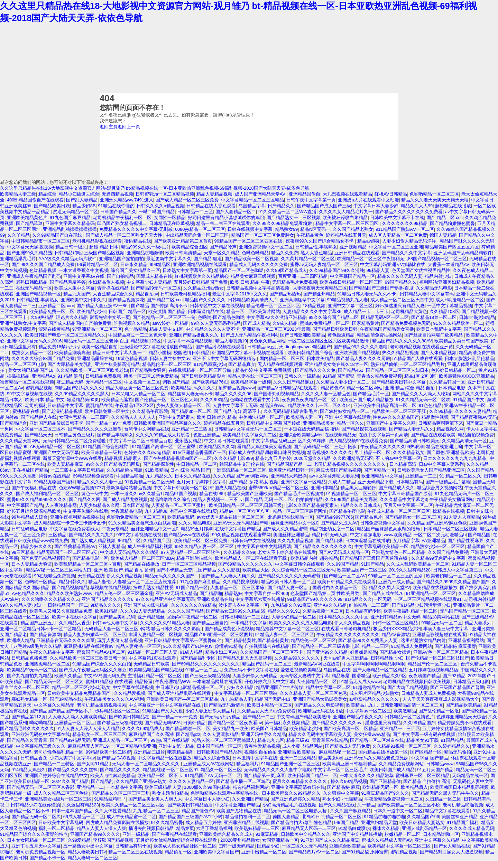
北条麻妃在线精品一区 (290, 517)
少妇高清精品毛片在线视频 (289, 804)
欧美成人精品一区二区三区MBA (142, 558)
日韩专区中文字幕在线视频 (217, 305)
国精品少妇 (268, 846)
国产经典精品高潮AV (75, 546)
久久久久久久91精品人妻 (165, 622)
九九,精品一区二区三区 (156, 810)
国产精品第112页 (28, 716)
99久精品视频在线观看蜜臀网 (241, 534)
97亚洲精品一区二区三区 (97, 329)
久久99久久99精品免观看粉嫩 (282, 223)
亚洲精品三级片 (149, 752)
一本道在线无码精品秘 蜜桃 (311, 429)
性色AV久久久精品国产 (396, 417)
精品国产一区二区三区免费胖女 (262, 235)
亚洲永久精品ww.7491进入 (126, 199)
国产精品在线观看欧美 (433, 434)
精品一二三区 (375, 646)
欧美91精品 (106, 611)
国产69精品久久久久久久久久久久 (206, 663)
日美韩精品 (194, 722)
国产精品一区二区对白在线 (377, 740)
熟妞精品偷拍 (384, 364)
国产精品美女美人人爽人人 (155, 799)
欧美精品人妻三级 (18, 194)
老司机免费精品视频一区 (40, 851)
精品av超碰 (368, 241)
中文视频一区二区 (142, 382)
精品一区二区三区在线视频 (135, 851)
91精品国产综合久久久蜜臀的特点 (34, 834)
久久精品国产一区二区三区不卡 (272, 652)
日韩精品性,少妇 (387, 658)
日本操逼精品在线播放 (367, 540)
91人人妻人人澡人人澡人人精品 (88, 728)
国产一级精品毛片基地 (447, 481)
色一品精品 (135, 329)
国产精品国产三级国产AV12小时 (190, 816)
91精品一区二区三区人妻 (152, 652)
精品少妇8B (84, 205)
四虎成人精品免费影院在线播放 (117, 822)
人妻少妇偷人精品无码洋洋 (409, 241)
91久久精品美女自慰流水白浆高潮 (142, 523)
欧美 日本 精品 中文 (45, 399)
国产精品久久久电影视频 (319, 705)
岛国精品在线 (336, 669)
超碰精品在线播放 (453, 205)
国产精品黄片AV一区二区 (314, 851)
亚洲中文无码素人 (176, 417)
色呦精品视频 (42, 270)
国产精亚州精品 (319, 293)
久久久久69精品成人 (142, 728)
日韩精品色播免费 (29, 658)
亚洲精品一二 (90, 787)
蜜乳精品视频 (39, 387)
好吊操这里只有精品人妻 (400, 305)
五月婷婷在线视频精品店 (433, 669)
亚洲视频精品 (353, 246)
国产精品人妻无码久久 (411, 429)
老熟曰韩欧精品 (31, 282)
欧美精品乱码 (180, 517)
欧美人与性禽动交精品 (112, 775)
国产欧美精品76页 (210, 382)
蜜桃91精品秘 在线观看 (109, 681)
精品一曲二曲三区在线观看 (223, 223)
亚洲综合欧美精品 (347, 846)
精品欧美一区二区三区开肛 (399, 411)
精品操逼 (144, 681)
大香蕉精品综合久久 (113, 293)
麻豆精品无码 (69, 382)
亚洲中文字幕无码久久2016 (34, 340)
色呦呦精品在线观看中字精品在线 (225, 793)
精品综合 (47, 194)
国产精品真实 (241, 364)
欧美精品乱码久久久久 (193, 387)
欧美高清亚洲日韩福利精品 (349, 763)
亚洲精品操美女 (318, 423)
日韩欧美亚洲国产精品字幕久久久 (167, 423)
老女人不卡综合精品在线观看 (287, 552)
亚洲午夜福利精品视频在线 (77, 517)
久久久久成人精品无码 (471, 828)
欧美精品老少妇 (305, 728)
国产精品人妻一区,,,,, (289, 587)
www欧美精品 (398, 534)
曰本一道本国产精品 (72, 810)
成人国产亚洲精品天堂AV (261, 194)
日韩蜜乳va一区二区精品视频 (165, 194)
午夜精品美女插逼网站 (452, 499)
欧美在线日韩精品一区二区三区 (351, 282)
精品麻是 (341, 675)
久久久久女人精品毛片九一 (346, 211)
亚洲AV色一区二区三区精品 (440, 652)
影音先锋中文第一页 (110, 317)
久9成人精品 (285, 323)
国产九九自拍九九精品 (29, 675)
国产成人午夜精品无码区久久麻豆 (93, 669)
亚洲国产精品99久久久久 (95, 834)
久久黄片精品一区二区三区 (308, 258)
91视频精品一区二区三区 (351, 493)
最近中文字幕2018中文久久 (239, 293)
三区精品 (57, 534)
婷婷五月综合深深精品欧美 (34, 511)
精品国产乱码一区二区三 (267, 663)
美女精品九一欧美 (231, 728)
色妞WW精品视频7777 (81, 487)
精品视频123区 (145, 340)
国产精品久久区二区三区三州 (120, 793)
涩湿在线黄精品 (54, 329)
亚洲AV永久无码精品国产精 (240, 523)
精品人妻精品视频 (214, 194)
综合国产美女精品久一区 (135, 270)
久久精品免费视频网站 (401, 763)
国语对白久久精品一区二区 (339, 587)
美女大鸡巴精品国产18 (30, 370)
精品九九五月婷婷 (273, 458)
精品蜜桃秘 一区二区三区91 (171, 769)
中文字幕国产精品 (25, 505)
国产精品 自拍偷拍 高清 (427, 781)
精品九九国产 (76, 293)
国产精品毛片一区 (371, 393)
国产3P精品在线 (66, 699)
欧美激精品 (405, 710)
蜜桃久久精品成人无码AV (387, 840)
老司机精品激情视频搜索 (101, 705)
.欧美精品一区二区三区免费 (200, 540)
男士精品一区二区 (372, 452)
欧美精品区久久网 (217, 446)
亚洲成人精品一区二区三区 (120, 740)
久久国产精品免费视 (448, 552)
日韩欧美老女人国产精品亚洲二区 (431, 470)
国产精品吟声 (223, 246)
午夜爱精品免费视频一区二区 (394, 799)
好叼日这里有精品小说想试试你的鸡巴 (226, 217)
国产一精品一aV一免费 (109, 423)
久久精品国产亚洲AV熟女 (141, 781)
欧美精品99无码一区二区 (32, 669)
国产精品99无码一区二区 (156, 288)
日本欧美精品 (320, 358)
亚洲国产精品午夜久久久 (357, 716)
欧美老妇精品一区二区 (448, 575)
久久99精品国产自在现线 (57, 235)
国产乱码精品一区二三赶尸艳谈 (326, 446)
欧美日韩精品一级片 (101, 452)
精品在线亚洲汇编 (444, 446)
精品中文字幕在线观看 (447, 810)
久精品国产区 (156, 540)
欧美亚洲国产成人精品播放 (367, 399)
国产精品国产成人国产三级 (324, 205)
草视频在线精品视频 (110, 587)
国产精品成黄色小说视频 (229, 628)
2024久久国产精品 (70, 781)
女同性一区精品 (169, 217)
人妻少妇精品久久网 (99, 505)
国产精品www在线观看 (187, 534)
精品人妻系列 (477, 622)
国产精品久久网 (84, 499)
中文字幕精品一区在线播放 (165, 757)
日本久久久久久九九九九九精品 (455, 458)
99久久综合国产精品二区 (333, 317)
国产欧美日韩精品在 (129, 716)
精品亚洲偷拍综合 (194, 558)
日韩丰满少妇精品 (477, 317)
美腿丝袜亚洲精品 (291, 534)
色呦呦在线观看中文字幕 (254, 399)
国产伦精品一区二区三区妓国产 (437, 658)
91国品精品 (452, 740)
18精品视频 (314, 305)
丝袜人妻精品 (111, 546)
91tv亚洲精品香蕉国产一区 (199, 452)
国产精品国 (479, 534)
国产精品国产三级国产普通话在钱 (374, 558)
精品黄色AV (332, 387)
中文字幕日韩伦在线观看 (299, 564)
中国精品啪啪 (129, 476)
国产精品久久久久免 (315, 370)
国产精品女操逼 (395, 652)
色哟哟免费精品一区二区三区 (136, 517)
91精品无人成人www (360, 681)
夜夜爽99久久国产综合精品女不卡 (320, 241)
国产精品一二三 (258, 716)
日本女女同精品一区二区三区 (36, 840)
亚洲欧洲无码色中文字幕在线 (40, 734)
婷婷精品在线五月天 (346, 235)
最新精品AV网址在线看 (317, 663)
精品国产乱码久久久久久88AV (402, 340)
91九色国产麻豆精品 (70, 217)
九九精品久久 (159, 476)
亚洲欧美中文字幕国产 (216, 851)
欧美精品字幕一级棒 (251, 382)
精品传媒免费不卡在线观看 (464, 722)
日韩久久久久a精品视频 (160, 205)
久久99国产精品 (343, 564)
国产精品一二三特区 (54, 763)
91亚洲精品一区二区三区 (431, 593)
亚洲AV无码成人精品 (176, 593)
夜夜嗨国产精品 (424, 675)
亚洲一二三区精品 (298, 757)
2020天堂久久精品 (312, 458)
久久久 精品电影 (194, 523)
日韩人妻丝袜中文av (170, 358)
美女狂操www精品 (372, 734)
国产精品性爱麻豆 (465, 540)
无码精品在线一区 (470, 775)
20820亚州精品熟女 (240, 840)
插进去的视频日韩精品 (151, 828)
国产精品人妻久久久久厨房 (363, 358)
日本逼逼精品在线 (206, 311)
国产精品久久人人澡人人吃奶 (420, 393)
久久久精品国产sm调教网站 (240, 476)
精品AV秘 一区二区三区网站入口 (58, 570)
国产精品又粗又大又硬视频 (245, 658)
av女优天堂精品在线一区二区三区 (231, 517)
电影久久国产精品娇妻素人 (311, 505)
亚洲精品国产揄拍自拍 (121, 258)
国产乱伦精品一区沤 (438, 710)
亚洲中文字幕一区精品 (303, 481)
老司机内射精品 (480, 599)
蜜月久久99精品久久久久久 (300, 781)
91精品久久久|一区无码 (368, 599)
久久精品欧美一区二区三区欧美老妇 (92, 370)
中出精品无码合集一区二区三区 (197, 235)
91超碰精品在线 (369, 687)
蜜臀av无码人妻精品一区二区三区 (324, 264)
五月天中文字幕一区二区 (408, 505)
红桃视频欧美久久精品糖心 (202, 276)
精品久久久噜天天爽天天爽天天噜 (435, 199)
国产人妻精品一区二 (235, 211)
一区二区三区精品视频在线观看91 (428, 599)
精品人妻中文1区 (166, 329)
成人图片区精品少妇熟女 (374, 693)
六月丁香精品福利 (214, 828)
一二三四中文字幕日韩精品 (77, 470)
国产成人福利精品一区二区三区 (47, 493)
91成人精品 (191, 652)
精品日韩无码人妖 (330, 534)
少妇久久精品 (240, 687)
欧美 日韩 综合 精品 (217, 417)
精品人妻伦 (99, 581)
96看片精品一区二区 (97, 264)
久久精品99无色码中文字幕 (438, 558)
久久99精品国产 (419, 722)
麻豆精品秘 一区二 (337, 752)
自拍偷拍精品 (309, 499)
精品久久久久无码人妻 (399, 276)
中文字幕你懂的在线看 (85, 511)
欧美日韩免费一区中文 (107, 411)
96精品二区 (129, 540)
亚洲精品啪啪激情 (145, 252)
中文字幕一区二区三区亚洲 (396, 246)
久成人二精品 (341, 481)
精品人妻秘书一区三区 (138, 646)
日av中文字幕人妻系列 (441, 464)
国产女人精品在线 (452, 846)
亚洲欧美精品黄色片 (27, 217)
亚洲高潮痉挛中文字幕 (302, 299)
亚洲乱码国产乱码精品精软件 (463, 252)
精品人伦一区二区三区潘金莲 (124, 593)
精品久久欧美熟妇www (69, 593)
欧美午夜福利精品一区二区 (410, 611)
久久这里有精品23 (80, 804)
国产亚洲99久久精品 (327, 652)
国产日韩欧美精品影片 (203, 376)
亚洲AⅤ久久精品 (330, 605)
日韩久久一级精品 (302, 376)
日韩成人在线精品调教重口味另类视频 (267, 452)
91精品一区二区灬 (203, 669)
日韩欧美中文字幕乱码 (60, 822)
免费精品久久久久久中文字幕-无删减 (136, 229)
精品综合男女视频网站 (439, 487)
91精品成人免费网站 (411, 646)
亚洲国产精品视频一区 (38, 293)
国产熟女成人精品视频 (93, 540)
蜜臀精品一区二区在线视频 (27, 382)
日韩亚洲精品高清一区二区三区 (411, 705)
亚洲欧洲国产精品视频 (357, 352)
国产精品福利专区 (197, 658)
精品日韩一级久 (71, 246)
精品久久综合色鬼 (212, 757)
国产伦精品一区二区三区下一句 (163, 317)
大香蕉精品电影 (126, 511)
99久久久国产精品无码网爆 (113, 464)
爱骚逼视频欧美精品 (300, 669)
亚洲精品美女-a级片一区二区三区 (58, 799)
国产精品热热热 (285, 293)
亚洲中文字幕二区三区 (350, 305)
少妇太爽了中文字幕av (72, 757)
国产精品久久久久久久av (337, 722)
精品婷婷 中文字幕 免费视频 (264, 370)
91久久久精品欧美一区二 (458, 323)
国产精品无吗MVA (163, 722)
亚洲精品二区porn (56, 305)
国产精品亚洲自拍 (210, 622)
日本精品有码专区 (363, 611)
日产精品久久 (281, 205)
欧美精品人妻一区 (304, 417)
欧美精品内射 (303, 558)
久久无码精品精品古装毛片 (290, 411)
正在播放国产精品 (30, 470)
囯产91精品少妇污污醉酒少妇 (421, 605)
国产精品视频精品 (70, 587)
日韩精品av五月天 (265, 346)
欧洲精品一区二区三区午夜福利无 (370, 258)
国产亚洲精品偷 (385, 781)
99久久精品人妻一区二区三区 (205, 546)
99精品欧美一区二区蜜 (108, 752)
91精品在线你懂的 (116, 205)
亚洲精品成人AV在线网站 (208, 763)
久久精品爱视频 (129, 693)
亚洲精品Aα (43, 376)
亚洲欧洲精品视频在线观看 (200, 264)
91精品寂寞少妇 (210, 364)
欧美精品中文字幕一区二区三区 (400, 846)
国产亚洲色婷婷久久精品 (295, 799)
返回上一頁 (129, 126)
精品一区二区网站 (364, 387)
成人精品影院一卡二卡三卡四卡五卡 (70, 523)
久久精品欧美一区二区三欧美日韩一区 (88, 658)
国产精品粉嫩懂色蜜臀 (452, 223)
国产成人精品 (256, 323)
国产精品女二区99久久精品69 (235, 611)
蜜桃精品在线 (137, 241)
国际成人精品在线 (154, 276)
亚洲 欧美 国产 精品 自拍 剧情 (124, 570)
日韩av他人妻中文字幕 (115, 622)
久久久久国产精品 (186, 611)
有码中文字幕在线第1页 (193, 511)
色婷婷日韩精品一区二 (453, 370)
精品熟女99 (286, 229)
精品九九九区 (270, 740)
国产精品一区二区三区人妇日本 (397, 370)
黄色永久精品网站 (267, 340)
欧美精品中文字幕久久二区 (250, 434)
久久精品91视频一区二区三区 (401, 746)
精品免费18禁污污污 (58, 346)
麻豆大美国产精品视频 (338, 470)
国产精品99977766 (334, 517)
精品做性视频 (435, 417)
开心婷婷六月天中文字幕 (269, 681)
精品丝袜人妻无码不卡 (190, 393)
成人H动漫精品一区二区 (459, 299)
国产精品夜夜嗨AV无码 (474, 417)
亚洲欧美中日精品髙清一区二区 (384, 405)
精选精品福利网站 (251, 787)
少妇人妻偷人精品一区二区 (183, 405)
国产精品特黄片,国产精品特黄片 (256, 640)
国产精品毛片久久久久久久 (27, 728)
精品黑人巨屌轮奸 (358, 487)
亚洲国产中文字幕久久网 (391, 423)
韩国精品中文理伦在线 (241, 464)
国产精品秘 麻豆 (343, 787)
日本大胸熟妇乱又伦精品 (469, 358)
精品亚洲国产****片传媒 (279, 687)
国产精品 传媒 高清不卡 (237, 411)
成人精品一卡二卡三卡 (366, 311)
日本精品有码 (409, 481)
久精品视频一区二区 (323, 611)
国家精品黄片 (365, 323)
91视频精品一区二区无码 (149, 481)
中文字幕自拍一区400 (266, 593)
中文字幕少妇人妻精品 (149, 282)
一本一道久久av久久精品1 (137, 493)
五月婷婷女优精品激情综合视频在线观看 (177, 840)
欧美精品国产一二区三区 (362, 570)
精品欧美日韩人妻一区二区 (288, 581)
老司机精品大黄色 (409, 311)
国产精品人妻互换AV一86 (102, 305)
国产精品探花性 (158, 464)
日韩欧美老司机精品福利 (185, 293)
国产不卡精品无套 (174, 570)
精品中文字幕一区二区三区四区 (347, 223)
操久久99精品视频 (349, 781)
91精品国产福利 (463, 822)
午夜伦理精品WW (172, 681)
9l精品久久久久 (106, 605)
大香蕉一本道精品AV (448, 264)
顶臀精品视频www (236, 387)
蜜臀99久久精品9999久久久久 (37, 499)
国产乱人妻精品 (82, 199)
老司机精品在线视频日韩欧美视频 (417, 681)
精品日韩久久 (72, 581)
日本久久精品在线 (193, 476)
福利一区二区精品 (56, 828)
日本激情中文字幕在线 (254, 757)
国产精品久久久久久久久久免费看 (409, 211)
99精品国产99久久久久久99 (315, 599)
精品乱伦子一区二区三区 (167, 364)
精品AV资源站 (396, 634)
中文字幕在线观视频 (133, 687)
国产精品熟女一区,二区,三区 (413, 517)
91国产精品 (372, 564)
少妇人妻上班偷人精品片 (210, 710)
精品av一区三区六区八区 (245, 511)
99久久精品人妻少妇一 (22, 605)
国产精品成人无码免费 (347, 746)
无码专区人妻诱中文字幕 (304, 675)
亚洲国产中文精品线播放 (357, 834)
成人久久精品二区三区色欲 (61, 793)
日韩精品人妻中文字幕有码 (427, 293)
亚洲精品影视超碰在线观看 (439, 634)
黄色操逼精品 (341, 335)
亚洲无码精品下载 (376, 481)
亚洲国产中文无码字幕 (56, 452)
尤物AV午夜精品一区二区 (192, 616)
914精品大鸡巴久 (28, 769)
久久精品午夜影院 (150, 411)
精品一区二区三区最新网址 (300, 511)
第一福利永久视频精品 (287, 722)
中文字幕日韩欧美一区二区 (181, 487)
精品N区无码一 (315, 229)
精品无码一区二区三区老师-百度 (96, 340)
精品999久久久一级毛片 (145, 246)
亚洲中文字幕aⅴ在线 (83, 276)
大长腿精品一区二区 (316, 681)
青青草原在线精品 (330, 740)
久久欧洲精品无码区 (353, 458)
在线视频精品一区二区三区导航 (200, 370)
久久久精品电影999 (233, 458)
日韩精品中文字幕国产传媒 (274, 423)
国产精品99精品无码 (70, 740)
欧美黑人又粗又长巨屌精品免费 (60, 611)
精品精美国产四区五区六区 (452, 246)
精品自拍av (147, 293)
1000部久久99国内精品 (207, 787)
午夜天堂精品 (115, 528)
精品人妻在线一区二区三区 (255, 376)
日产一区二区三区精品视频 (189, 564)
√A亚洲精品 (433, 540)
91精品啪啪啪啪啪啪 (384, 816)
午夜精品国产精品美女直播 (387, 329)
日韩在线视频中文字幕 (250, 229)
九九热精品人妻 (236, 699)
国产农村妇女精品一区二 (344, 411)
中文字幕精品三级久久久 (40, 746)
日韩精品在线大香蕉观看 (211, 205)
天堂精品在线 (90, 575)
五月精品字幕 (406, 540)
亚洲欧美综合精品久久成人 (226, 834)
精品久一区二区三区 (221, 769)
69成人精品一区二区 (83, 816)
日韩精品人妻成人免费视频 (428, 693)
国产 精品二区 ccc (444, 217)
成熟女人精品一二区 (31, 352)
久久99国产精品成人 (286, 270)
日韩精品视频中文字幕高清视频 (258, 288)
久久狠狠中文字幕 (341, 793)
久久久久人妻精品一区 (191, 781)
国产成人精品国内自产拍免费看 (79, 323)
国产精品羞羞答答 (68, 282)
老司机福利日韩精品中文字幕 (54, 405)
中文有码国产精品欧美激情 (304, 716)
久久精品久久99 (239, 552)
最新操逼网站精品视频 (128, 487)
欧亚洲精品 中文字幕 (382, 476)
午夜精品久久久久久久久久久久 (347, 634)
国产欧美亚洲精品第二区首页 (183, 241)
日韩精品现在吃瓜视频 (171, 223)
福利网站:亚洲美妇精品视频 (446, 282)
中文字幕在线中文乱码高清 (264, 546)
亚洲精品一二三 (421, 476)
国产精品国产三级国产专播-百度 (381, 288)
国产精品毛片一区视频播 (299, 493)
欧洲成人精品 (20, 640)
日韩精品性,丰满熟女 (316, 246)
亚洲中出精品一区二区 (263, 851)
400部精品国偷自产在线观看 (35, 199)
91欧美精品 (156, 470)
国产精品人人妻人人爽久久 (228, 575)
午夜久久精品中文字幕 (51, 652)
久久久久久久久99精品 (404, 223)
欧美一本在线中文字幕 (74, 616)
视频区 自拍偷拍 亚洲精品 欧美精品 (280, 752)
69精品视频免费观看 (93, 476)
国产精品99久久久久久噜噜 (360, 346)
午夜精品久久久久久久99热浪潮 (392, 446)
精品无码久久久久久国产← (172, 575)
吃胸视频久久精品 (132, 323)
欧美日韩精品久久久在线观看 (346, 581)
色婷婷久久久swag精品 (147, 452)
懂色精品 (323, 822)
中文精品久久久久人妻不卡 (213, 329)
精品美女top (330, 757)
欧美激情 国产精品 (167, 311)
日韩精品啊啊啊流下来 (440, 423)
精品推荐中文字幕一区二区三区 (287, 628)
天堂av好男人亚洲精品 (346, 658)
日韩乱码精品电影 (29, 528)
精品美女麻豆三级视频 (253, 276)
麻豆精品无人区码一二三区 (309, 828)
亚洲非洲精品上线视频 (246, 822)
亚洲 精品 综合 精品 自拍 (410, 387)
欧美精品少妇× (91, 311)
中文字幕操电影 (365, 534)
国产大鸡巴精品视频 (407, 687)
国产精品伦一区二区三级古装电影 (325, 646)
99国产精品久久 (401, 282)
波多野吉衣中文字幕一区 (243, 605)
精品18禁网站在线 (441, 616)
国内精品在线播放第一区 (383, 752)
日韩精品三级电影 (471, 681)
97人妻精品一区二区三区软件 (191, 552)
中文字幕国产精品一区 (352, 276)
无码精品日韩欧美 (151, 663)
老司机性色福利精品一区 (58, 752)
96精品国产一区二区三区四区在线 (248, 241)
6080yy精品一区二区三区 (200, 229)
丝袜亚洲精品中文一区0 (294, 523)
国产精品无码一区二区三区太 (54, 681)
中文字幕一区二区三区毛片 (340, 769)
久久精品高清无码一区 (464, 440)
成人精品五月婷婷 (203, 822)
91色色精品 (430, 405)
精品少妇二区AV (221, 652)
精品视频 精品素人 (123, 458)
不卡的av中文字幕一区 (398, 458)
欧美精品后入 (414, 787)
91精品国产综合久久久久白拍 (101, 663)
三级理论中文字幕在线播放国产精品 (156, 346)
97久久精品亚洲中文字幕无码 (165, 599)
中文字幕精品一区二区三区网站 (245, 693)
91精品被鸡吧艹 (110, 799)
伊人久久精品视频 (124, 575)
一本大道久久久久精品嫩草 (367, 775)
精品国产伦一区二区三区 (433, 663)
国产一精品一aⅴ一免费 (174, 716)
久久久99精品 (214, 399)
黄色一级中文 (94, 493)
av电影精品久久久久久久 (374, 699)
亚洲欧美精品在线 (215, 599)
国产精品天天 (38, 434)
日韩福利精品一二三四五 (244, 616)
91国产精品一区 (192, 587)
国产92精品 (454, 675)
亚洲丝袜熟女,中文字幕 (23, 323)
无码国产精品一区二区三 (464, 611)
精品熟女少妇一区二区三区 (438, 546)
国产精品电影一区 (90, 558)
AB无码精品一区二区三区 (55, 446)
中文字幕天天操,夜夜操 (30, 246)
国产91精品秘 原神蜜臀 (365, 851)
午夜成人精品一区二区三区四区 (398, 511)
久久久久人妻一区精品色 (326, 393)
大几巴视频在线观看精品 (347, 194)
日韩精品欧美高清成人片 (252, 299)
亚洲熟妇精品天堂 (379, 822)
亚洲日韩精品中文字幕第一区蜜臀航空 (183, 640)
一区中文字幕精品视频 (449, 305)
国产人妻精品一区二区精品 (380, 669)
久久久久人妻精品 (473, 411)
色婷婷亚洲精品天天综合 (461, 716)
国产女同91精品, (93, 763)
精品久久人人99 (417, 205)
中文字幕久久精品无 (54, 705)
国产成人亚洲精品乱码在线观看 (180, 693)
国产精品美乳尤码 (117, 616)
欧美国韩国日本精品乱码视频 (459, 787)
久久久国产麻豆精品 (350, 810)
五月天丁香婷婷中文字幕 (201, 481)
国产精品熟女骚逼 (148, 370)
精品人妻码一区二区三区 (92, 857)
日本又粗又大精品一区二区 (138, 393)
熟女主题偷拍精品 (170, 793)
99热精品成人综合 (29, 517)
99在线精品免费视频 (54, 575)
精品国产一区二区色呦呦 (239, 270)
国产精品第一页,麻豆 (264, 775)
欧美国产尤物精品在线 (238, 810)
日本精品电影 (452, 387)
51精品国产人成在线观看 (417, 358)
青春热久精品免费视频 (379, 376)
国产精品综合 (13, 423)
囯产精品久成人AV (339, 523)
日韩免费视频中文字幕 (382, 523)
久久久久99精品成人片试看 (163, 434)
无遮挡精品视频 (117, 194)
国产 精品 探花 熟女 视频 (253, 481)
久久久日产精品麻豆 (293, 382)
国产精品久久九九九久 (91, 534)
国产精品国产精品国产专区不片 (60, 710)
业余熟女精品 (188, 440)
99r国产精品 (346, 822)
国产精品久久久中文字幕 (406, 252)
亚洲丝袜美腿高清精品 (117, 364)
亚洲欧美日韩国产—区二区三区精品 (182, 699)
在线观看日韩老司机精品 (346, 628)
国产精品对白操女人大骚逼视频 (451, 851)
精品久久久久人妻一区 (99, 481)
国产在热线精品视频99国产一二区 (178, 458)
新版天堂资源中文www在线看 (72, 458)
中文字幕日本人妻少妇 (375, 205)
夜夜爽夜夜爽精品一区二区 (309, 399)
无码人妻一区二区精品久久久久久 (146, 763)
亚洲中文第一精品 (176, 746)
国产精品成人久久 (397, 487)
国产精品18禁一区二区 (433, 317)
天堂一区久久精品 (222, 252)
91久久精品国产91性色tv (187, 646)
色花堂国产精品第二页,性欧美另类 (325, 593)
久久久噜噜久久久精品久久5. (50, 599)
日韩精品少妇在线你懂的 (35, 804)
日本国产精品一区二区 (219, 746)
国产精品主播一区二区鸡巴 (243, 781)
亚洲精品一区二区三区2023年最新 (276, 329)
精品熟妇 (233, 593)
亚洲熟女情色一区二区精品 (398, 552)
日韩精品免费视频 (103, 376)
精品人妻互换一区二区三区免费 (136, 387)
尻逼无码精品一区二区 (75, 211)
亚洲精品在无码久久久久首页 (65, 640)
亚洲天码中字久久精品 (263, 734)
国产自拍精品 (120, 276)
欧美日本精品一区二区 (269, 705)
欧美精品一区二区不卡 (160, 775)
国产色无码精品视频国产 (45, 558)
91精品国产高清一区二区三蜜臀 (164, 446)
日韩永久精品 (133, 264)
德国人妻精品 (443, 235)
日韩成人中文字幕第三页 (457, 570)
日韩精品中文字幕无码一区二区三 (248, 429)
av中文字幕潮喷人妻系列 (334, 476)
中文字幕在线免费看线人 (74, 528)
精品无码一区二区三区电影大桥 (296, 810)
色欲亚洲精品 (206, 434)
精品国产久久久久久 (205, 299)
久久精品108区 (444, 311)
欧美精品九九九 (362, 705)
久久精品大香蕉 (74, 622)
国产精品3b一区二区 (190, 411)
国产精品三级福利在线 (119, 722)
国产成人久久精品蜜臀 (284, 528)
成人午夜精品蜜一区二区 (131, 816)
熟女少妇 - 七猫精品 (342, 799)
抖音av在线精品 (55, 476)
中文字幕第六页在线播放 (260, 599)
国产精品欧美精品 (463, 705)
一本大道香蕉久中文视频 (83, 270)
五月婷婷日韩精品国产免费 (201, 282)
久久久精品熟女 (408, 452)
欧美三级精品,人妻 (163, 787)
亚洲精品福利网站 (466, 640)
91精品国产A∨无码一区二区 (213, 775)
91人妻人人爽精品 (461, 517)
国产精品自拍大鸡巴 (291, 822)
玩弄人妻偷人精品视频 (119, 640)
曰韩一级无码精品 (237, 846)
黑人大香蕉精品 (316, 252)
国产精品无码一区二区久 (36, 816)
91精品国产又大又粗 (162, 710)
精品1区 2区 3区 (420, 376)
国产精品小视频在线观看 (220, 346)
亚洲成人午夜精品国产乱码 (34, 276)
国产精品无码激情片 (224, 705)
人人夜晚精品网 (61, 505)
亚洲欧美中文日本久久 (83, 299)
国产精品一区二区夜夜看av (235, 722)
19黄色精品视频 (131, 358)
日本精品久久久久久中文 (343, 616)
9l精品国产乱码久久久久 (79, 387)
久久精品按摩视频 (241, 581)
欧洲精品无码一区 (380, 787)
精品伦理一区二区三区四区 (273, 305)
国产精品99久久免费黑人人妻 (368, 640)
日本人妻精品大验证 (31, 564)
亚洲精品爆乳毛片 (18, 258)
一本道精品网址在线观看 (217, 681)
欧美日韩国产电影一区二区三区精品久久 (65, 335)
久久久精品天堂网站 (20, 440)
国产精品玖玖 (29, 223)
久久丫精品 (18, 235)
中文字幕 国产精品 (429, 757)
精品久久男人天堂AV (389, 587)
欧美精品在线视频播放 (435, 587)
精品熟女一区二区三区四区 (99, 734)
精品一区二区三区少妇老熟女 (81, 687)
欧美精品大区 (255, 570)
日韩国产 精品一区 (127, 311)
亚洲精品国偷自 (304, 194)
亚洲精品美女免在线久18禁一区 (336, 364)
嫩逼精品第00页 (83, 399)
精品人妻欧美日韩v (87, 851)
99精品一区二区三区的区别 (396, 575)
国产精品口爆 (329, 540)
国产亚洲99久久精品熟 (29, 252)
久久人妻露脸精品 (221, 734)
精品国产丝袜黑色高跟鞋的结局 (389, 528)
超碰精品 (329, 558)
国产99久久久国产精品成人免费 (43, 264)
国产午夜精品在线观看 (174, 834)
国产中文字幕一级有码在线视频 (424, 734)
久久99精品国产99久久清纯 (336, 270)
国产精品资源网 (45, 634)
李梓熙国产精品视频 (113, 840)
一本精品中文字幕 (249, 622)
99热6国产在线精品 (169, 740)
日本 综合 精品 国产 (190, 470)
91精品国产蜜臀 (338, 376)
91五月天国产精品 (435, 769)
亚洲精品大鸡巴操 (289, 476)
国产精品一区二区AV (345, 575)
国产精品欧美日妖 (52, 205)
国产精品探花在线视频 (364, 429)
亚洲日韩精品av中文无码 (396, 616)
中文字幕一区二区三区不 (40, 429)
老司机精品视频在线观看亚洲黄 (421, 346)
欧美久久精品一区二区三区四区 (133, 804)
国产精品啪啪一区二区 (187, 728)
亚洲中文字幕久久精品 (437, 840)
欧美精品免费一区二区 (51, 311)
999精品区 (160, 264)
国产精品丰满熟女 (115, 434)
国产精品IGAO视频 (116, 757)
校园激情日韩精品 (192, 352)
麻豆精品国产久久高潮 (151, 734)
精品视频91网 (450, 429)
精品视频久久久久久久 (329, 452)
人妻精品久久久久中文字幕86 (312, 311)
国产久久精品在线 (337, 804)
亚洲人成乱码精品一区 (424, 828)
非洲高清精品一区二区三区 (239, 470)
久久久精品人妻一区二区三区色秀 (313, 693)
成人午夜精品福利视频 (150, 546)
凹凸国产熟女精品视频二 (122, 223)
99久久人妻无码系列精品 (216, 323)
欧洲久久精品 (67, 675)
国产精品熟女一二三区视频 (294, 217)
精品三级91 (297, 740)
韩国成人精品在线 (228, 487)
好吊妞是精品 (363, 652)
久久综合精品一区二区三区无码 (303, 570)
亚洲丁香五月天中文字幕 (36, 846)
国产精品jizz (188, 734)
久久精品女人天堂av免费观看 (266, 710)
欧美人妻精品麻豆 (65, 464)
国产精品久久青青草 (27, 740)
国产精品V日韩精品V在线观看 (288, 387)
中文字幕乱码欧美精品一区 (381, 546)
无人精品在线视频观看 (280, 364)
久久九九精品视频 (295, 540)
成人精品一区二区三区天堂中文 (401, 299)
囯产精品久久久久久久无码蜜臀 (290, 575)
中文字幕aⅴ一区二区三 (368, 710)
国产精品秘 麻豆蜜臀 (455, 646)
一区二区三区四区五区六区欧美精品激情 (329, 340)
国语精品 (361, 675)
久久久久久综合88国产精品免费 (43, 358)
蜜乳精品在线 (99, 405)
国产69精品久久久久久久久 (245, 564)
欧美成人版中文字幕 (74, 288)
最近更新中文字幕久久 (168, 258)
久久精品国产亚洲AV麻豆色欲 (437, 523)
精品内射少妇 (438, 276)
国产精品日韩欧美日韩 (335, 329)
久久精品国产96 (423, 816)
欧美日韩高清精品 (183, 252)
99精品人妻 (378, 270)
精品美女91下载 (422, 740)
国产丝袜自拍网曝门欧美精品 (434, 335)
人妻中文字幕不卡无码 (235, 405)
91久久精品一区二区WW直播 (287, 211)
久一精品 (366, 804)
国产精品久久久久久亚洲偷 (95, 429)
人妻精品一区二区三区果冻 (238, 587)
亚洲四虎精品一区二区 (47, 663)
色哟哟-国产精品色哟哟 (221, 317)
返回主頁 (109, 126)
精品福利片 (247, 763)
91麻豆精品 (267, 834)
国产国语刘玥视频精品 (276, 393)
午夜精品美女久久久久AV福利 (114, 699)
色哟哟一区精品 (40, 581)
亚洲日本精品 (324, 487)
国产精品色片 (368, 517)
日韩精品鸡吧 (68, 252)
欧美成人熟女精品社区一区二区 (185, 846)
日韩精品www (440, 763)
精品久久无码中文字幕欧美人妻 (319, 734)
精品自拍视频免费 (476, 434)
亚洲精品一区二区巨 (74, 722)
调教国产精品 (176, 382)
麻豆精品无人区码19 (88, 746)
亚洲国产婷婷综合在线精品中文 (56, 775)
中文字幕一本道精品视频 (188, 340)
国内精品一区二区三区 (281, 358)
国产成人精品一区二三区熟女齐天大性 (125, 235)
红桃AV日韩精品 (391, 194)
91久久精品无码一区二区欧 (423, 399)
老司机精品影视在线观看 (97, 241)
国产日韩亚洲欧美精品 (302, 335)
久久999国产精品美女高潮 (351, 499)
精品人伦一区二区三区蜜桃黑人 (223, 740)
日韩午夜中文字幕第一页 (311, 199)
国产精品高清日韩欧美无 (415, 440)
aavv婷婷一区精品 (170, 323)
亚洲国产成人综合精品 (145, 605)
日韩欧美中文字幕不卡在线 (397, 217)
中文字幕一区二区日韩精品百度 (140, 440)
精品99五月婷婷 (197, 528)
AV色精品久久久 (28, 593)
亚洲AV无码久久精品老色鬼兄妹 (376, 757)
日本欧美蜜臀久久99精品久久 (291, 793)
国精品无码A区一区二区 (385, 317)
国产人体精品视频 (438, 352)
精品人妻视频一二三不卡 (217, 499)
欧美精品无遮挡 (117, 399)
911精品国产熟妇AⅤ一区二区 (405, 229)
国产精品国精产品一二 (289, 464)
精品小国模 (160, 352)
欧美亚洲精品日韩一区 (291, 470)
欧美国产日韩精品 (269, 728)
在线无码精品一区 (34, 288)
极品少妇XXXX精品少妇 (397, 628)
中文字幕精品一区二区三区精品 (252, 199)
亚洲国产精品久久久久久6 (107, 599)
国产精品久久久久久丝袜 (73, 769)
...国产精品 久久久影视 (217, 570)
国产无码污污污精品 (220, 716)
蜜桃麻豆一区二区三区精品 (423, 775)
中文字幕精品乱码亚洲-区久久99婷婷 (288, 440)
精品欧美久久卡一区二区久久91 (319, 405)
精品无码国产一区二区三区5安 (67, 552)
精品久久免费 (284, 252)
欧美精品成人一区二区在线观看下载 (251, 558)
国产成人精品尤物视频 (125, 499)
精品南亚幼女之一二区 (332, 528)
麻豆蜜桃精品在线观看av (88, 646)
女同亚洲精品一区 (280, 840)
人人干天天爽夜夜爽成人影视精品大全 (441, 699)
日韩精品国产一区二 (68, 605)
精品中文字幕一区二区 (328, 687)
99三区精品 (22, 552)
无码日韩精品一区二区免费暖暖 (75, 440)
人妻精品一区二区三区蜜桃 (178, 505)
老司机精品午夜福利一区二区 (122, 217)
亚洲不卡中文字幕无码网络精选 (225, 358)
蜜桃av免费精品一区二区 (325, 323)
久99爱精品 (79, 840)
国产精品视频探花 (126, 299)
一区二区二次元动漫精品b (439, 534)
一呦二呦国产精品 (157, 211)
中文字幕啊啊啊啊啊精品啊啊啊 (373, 663)
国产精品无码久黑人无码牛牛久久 (445, 793)
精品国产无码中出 (272, 699)
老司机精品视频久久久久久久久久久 (350, 464)
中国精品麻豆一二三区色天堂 (137, 335)
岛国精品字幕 (251, 205)
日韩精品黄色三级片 (74, 434)
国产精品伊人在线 (39, 417)
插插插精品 (18, 376)
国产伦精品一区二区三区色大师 (166, 399)
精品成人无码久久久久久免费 (258, 264)
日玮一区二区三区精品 (396, 622)
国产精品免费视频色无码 (406, 323)
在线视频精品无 (340, 434)
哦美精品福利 (180, 752)
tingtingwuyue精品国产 (308, 346)
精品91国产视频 (181, 493)
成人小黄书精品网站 (302, 746)
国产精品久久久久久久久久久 (323, 546)
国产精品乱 (102, 781)
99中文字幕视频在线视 (29, 393)
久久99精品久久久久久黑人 (82, 393)
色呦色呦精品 (255, 252)
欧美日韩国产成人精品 (392, 769)
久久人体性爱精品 (113, 810)
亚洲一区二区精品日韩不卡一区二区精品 (41, 628)
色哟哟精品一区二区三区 (434, 194)
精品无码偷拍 (457, 752)
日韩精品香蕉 (33, 757)
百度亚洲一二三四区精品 (303, 276)
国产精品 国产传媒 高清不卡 (159, 305)
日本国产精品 (135, 505)
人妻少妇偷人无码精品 (254, 675)
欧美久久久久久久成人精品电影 (300, 622)
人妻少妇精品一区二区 (293, 616)
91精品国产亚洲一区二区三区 (290, 763)
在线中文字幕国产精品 (237, 528)
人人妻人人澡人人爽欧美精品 (77, 716)
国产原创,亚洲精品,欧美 (450, 452)
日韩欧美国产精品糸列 (219, 752)
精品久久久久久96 (233, 393)
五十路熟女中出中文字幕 (88, 846)
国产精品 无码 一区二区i (269, 499)
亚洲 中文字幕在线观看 (347, 417)
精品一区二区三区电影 (22, 364)
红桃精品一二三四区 (369, 605)
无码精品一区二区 (104, 382)
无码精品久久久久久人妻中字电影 (277, 769)
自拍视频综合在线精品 (267, 646)
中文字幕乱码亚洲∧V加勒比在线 (392, 264)
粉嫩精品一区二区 (403, 834)
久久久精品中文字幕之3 (403, 499)
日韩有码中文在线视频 (252, 540)
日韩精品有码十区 (133, 846)
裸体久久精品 (385, 828)
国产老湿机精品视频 (62, 411)
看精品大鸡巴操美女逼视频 (264, 446)
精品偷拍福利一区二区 (247, 816)
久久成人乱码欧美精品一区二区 (417, 564)
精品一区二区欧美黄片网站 (253, 311)
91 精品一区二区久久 (460, 476)
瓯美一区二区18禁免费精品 (151, 376)
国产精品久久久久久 (120, 769)
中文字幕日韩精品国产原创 (405, 493)
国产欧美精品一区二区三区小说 (408, 804)
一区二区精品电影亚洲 (133, 746)
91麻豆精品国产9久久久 (385, 793)
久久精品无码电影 (434, 288)
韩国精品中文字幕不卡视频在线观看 (248, 352)
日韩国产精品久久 (118, 211)
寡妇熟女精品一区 (29, 699)
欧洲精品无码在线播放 (320, 710)
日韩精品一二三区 (195, 211)
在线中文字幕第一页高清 (383, 434)
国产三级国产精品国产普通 (457, 687)
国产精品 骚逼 (208, 258)
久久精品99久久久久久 (297, 658)
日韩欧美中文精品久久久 (305, 834)
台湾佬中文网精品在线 (146, 429)
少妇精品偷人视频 (106, 282)
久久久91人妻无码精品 (142, 611)
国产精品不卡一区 (47, 857)
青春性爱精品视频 (262, 746)
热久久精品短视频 (400, 352)
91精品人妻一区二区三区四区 (284, 634)
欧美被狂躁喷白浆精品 (345, 217)
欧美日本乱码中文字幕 (438, 329)
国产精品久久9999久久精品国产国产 (453, 581)
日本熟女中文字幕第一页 (187, 270)
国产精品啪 (211, 593)
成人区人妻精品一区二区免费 (398, 235)
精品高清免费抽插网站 (379, 335)
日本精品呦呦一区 (441, 834)
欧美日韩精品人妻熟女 (421, 822)
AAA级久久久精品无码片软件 (67, 258)
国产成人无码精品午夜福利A (249, 335)
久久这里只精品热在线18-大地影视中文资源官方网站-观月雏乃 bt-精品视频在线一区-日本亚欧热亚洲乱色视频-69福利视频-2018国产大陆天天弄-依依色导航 (154, 188)
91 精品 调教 (70, 376)
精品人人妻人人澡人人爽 (101, 828)
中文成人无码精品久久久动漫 (129, 552)
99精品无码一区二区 (441, 622)
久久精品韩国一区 (447, 382)
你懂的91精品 (228, 646)
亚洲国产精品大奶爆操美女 (320, 699)
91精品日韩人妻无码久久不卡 (367, 293)
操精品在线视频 (448, 511)
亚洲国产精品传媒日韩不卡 (56, 423)
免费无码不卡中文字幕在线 (251, 669)
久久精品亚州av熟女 (203, 288)
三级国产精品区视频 (104, 252)
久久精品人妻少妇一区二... (342, 382)
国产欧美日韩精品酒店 (190, 804)
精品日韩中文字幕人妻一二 (119, 352)
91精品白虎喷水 (354, 828)
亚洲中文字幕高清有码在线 (298, 787)
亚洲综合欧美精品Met (300, 434)
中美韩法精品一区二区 (261, 417)
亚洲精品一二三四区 (192, 429)
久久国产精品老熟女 (353, 229)
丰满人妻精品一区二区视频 (156, 634)
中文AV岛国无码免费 (104, 675)
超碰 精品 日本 (104, 246)
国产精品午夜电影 (347, 511)
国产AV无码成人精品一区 (344, 552)
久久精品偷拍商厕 (124, 470)
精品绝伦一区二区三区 (313, 640)
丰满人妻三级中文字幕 (446, 628)
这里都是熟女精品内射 (423, 640)
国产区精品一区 (379, 470)
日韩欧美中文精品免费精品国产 (79, 693)
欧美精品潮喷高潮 (72, 352)
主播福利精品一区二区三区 (155, 675)
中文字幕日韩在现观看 (226, 440)
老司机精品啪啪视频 (463, 804)
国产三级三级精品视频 (207, 675)
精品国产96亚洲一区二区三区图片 (219, 634)
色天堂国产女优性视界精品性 (421, 270)
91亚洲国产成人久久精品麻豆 (330, 840)
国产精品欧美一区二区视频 (251, 258)
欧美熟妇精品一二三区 (256, 828)
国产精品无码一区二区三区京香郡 (40, 787)
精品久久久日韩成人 (361, 505)
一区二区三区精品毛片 (422, 364)
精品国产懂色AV (198, 810)
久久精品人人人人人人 (133, 417)
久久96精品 (440, 411)
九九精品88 (156, 511)
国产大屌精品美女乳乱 (69, 364)
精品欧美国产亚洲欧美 (249, 493)
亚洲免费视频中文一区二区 (266, 246)
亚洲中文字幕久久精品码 (70, 223)
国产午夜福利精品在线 (33, 487)
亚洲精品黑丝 (151, 616)
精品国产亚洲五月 (38, 622)
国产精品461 (350, 370)
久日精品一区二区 (443, 799)
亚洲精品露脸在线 (95, 358)
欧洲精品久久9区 (389, 675)
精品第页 (185, 828)
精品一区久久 (350, 423)
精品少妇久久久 (36, 546)
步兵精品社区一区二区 (117, 710)
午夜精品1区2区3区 (134, 405)
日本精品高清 (402, 464)
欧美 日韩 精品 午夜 (250, 282)
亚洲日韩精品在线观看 (356, 252)
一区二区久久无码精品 (304, 846)
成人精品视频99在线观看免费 (358, 440)
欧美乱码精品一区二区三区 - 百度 (87, 564)
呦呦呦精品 (40, 722)
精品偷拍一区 (178, 851)
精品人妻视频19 (231, 340)
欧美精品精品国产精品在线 (156, 669)
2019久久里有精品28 (410, 570)
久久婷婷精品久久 (452, 746)
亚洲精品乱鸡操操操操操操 (70, 229)
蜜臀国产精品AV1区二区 (101, 652)
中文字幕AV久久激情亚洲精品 (276, 317)
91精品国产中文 (469, 399)
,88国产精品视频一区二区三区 (437, 258)
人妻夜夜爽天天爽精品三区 (320, 288)
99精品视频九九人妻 (347, 299)
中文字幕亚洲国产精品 (237, 804)
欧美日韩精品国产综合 (310, 352)
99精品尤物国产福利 (54, 481)
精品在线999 (211, 493)
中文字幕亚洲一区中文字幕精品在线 (165, 705)
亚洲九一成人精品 (396, 581)
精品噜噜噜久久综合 (170, 499)
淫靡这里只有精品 (383, 722)
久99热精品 (41, 317)
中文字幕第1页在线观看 (153, 658)
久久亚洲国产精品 (250, 799)
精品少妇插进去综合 (79, 194)
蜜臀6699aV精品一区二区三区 (278, 487)
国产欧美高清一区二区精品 (350, 728)
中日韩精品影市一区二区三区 (40, 241)
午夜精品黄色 (309, 235)
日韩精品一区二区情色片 (409, 716)
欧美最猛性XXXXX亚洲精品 (466, 376)
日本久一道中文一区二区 (398, 810)
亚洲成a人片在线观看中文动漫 (368, 199)
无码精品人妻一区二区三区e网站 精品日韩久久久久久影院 (143, 628)
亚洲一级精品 (135, 834)
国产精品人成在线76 (383, 593)
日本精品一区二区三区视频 (451, 528)
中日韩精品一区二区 (196, 464)
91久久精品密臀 (167, 822)
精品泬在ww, (272, 405)
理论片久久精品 (71, 317)
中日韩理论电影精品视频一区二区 (190, 687)
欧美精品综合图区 (190, 246)
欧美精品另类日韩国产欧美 (461, 340)
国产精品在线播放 (141, 564)
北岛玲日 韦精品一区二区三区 (332, 816)
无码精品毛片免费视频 (294, 282)
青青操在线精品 (113, 288)
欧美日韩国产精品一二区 (312, 775)
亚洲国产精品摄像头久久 (194, 335)
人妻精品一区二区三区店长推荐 (145, 581)
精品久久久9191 (284, 611)
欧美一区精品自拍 (100, 346)
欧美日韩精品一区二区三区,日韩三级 (245, 505)
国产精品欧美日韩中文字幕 (399, 382)
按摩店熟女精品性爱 (153, 587)
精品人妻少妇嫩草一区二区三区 (94, 634)
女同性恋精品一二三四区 (84, 417)
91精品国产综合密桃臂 (106, 446)
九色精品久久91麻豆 (290, 605)
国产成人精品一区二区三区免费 (187, 199)
